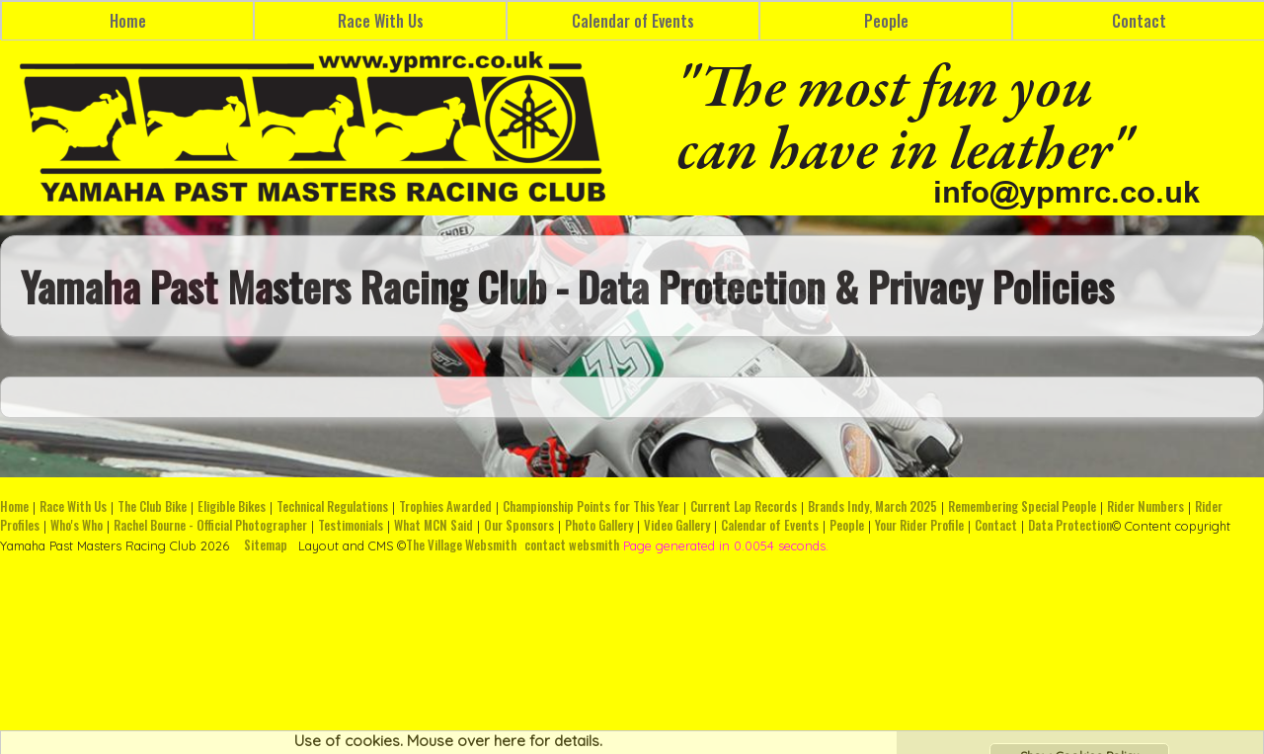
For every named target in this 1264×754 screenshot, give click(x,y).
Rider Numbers (1145, 506)
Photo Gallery (599, 525)
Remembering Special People (1022, 506)
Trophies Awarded (445, 506)
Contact (996, 525)
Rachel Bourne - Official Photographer (210, 525)
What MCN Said (433, 525)
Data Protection (1070, 525)
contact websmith (571, 545)
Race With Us (381, 21)
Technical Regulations (332, 506)
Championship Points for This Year (591, 506)
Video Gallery (677, 525)
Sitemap (265, 545)
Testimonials (350, 525)
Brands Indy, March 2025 (872, 506)
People (886, 21)
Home (128, 21)
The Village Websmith (461, 545)
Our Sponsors (519, 525)
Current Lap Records (743, 506)
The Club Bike (152, 506)
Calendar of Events (633, 21)
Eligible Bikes (232, 506)
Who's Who (76, 525)
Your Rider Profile (919, 525)
